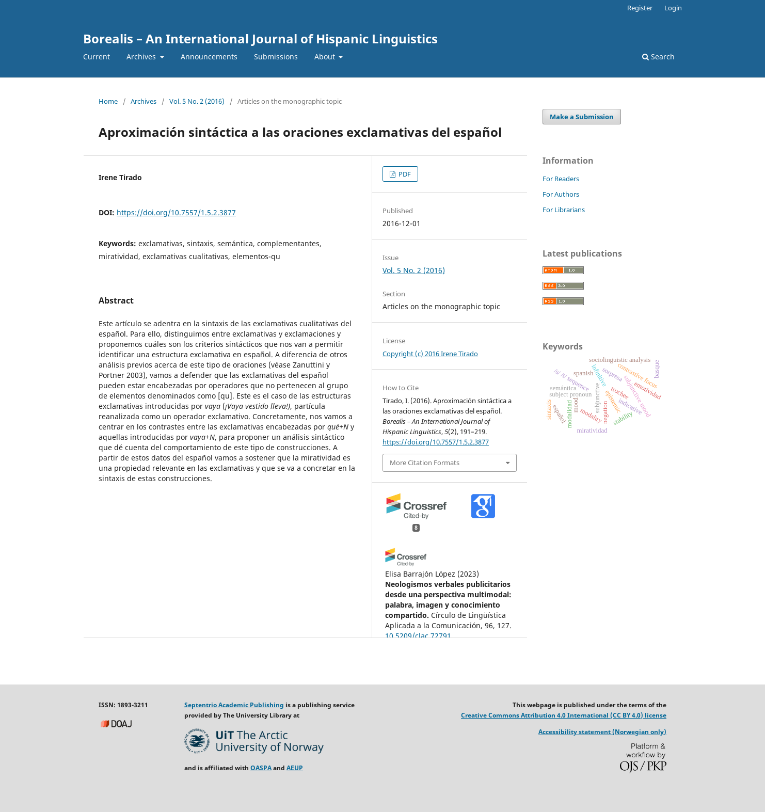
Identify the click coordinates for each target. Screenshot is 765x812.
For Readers (561, 178)
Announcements (209, 56)
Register (639, 7)
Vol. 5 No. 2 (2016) (197, 101)
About (325, 56)
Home (108, 101)
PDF (404, 174)
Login (673, 7)
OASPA (261, 767)
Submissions (276, 56)
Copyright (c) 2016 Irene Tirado (430, 353)
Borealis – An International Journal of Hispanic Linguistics (260, 38)
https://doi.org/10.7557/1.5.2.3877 (176, 212)
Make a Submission (582, 116)
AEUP (294, 767)
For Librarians (564, 209)
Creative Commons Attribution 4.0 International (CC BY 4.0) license (563, 715)
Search (658, 56)
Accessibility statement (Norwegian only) (602, 731)
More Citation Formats (424, 462)
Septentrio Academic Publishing (234, 704)
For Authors (561, 194)
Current (96, 56)
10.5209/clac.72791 (418, 636)
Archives (142, 56)
